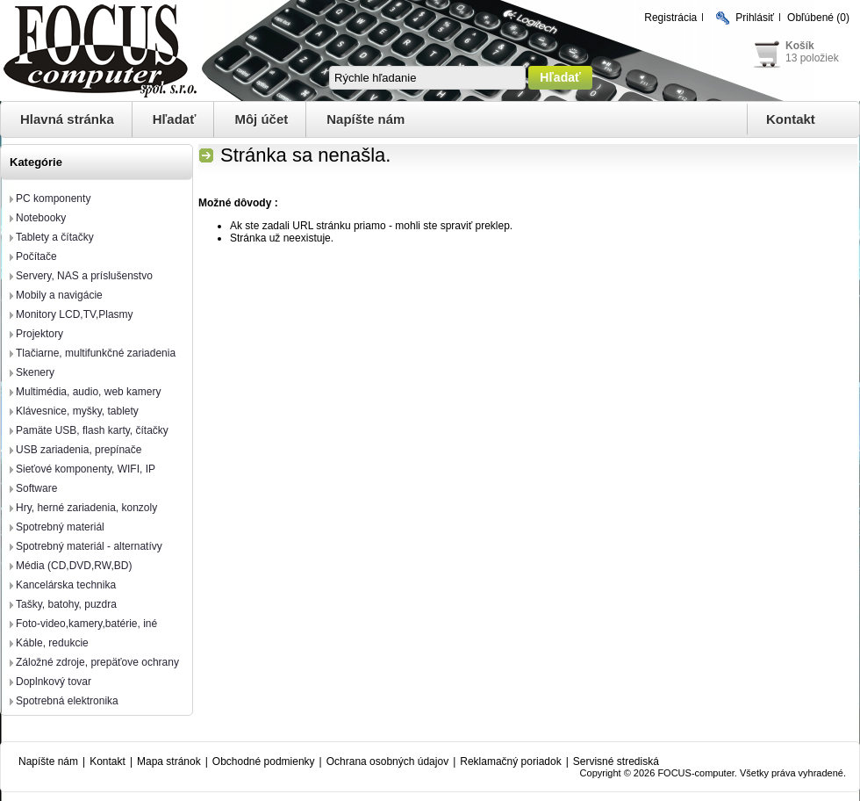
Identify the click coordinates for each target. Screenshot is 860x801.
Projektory (39, 334)
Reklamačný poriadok (510, 761)
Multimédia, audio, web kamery (88, 392)
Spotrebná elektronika (67, 701)
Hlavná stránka (67, 119)
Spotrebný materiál (60, 527)
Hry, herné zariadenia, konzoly (86, 508)
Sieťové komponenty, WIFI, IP (85, 469)
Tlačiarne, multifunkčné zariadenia (96, 353)
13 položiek (812, 58)
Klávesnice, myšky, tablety (77, 411)
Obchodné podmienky (263, 761)
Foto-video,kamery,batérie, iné (86, 623)
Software (36, 488)
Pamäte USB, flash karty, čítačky (92, 430)
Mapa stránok (169, 761)
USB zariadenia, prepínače (78, 450)
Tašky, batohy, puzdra (66, 604)
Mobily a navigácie (59, 295)
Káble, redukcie (52, 643)
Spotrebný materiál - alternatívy (89, 546)
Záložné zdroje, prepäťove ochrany (97, 662)
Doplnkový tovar (53, 681)
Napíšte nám (365, 119)
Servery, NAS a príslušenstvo (84, 276)
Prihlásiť (754, 17)
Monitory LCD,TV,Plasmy (74, 314)
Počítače (36, 256)
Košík (799, 46)
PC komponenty (53, 198)
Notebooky (41, 218)
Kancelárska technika (66, 585)
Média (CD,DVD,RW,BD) (74, 565)
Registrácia (670, 17)
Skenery (35, 372)
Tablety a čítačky (55, 237)
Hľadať (175, 119)
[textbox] (427, 78)
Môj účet (261, 119)
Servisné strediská (616, 761)
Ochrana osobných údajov (387, 761)
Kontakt (790, 119)
